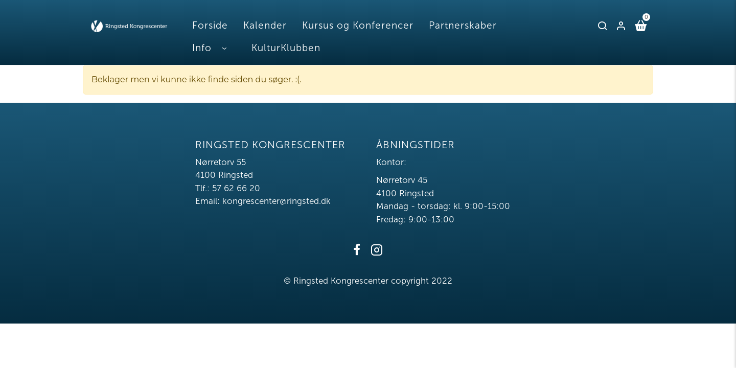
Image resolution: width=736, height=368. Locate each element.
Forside (210, 25)
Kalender (265, 25)
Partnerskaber (463, 25)
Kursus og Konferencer (357, 25)
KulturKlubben (285, 48)
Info (202, 48)
